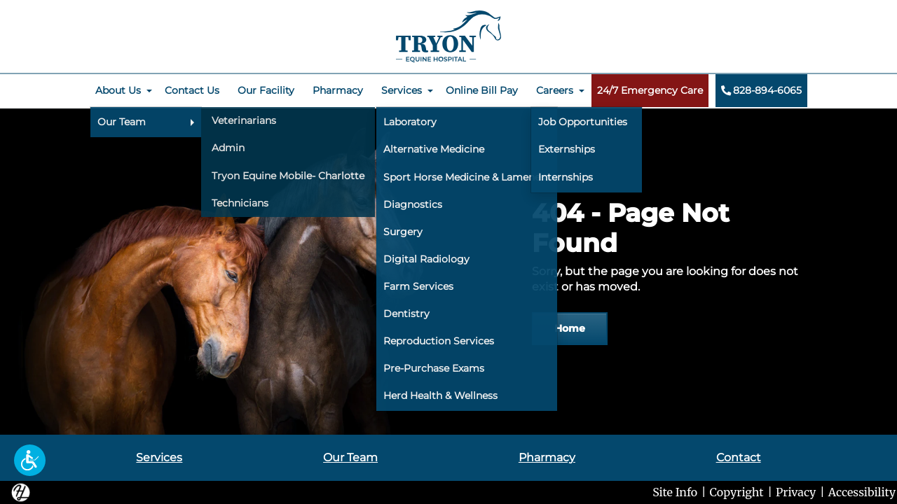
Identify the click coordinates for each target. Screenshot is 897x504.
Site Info (674, 492)
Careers (554, 90)
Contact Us (192, 90)
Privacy (796, 492)
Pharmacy (338, 90)
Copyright (737, 492)
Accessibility (862, 492)
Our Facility (266, 90)
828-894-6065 (761, 90)
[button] (30, 460)
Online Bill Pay (482, 90)
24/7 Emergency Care (650, 90)
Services (401, 90)
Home (569, 328)
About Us (118, 90)
